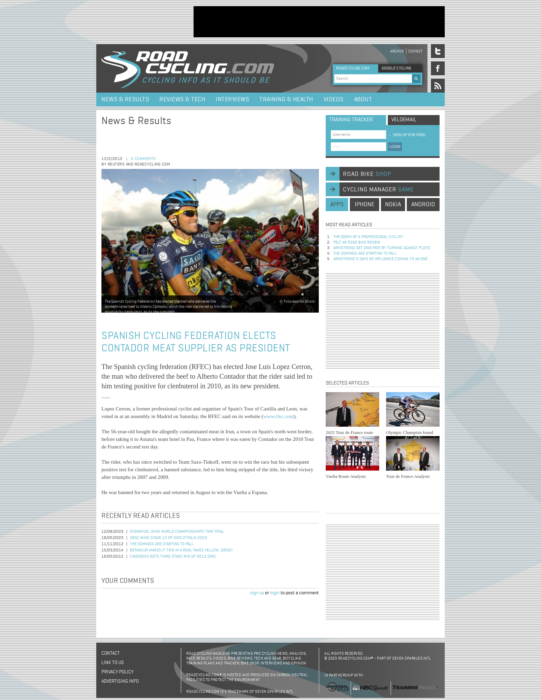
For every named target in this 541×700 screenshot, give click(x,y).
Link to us (112, 662)
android (423, 204)
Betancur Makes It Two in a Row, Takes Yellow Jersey (181, 550)
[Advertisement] (319, 21)
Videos (334, 99)
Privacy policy (117, 672)
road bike (367, 174)
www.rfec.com (278, 416)
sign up (257, 592)
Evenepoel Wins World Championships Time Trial (177, 532)
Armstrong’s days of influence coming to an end (380, 259)
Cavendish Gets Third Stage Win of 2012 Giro (173, 557)
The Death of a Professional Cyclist (368, 237)
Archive (397, 51)
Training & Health (286, 99)
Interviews (232, 99)
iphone (364, 204)
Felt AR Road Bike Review (356, 242)
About (363, 99)
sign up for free (406, 135)
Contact (415, 51)
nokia (393, 204)
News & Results (125, 99)
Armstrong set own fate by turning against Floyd (381, 248)
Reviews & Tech (182, 99)
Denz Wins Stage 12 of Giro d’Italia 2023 (168, 538)
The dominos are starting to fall (162, 544)
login (274, 592)
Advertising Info (120, 681)
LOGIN (395, 147)
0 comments (143, 159)
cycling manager (378, 190)
